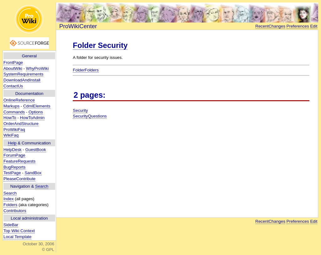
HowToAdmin (32, 117)
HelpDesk (12, 149)
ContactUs (13, 86)
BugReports (14, 167)
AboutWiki (12, 68)
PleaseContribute (19, 178)
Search (41, 186)
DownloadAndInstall (21, 80)
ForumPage (14, 155)
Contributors (14, 210)
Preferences (298, 26)
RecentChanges (270, 26)
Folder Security (100, 45)
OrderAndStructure (21, 123)
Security (80, 110)
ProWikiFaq (14, 129)
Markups (11, 106)
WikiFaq (10, 135)
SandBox (32, 172)
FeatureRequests (19, 161)
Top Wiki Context (19, 230)
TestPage (12, 172)
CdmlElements (36, 106)
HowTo (9, 117)
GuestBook (35, 149)
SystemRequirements (23, 74)
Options (36, 112)
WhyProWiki (37, 68)
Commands (14, 112)
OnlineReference (19, 100)
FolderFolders (85, 70)
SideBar (10, 224)
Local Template (17, 236)
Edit (313, 26)
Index (8, 198)
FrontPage (13, 62)
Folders (10, 204)
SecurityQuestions (90, 116)
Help (12, 143)
